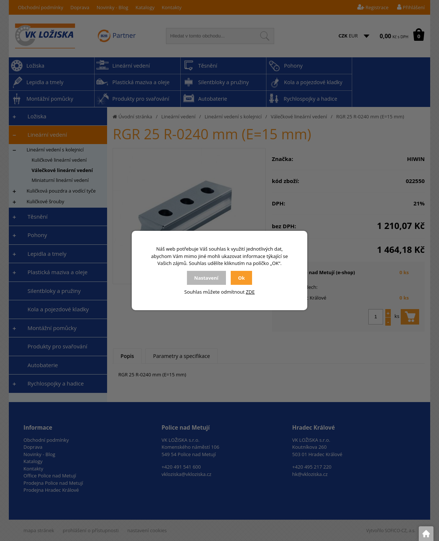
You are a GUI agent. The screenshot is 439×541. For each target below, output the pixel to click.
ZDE (250, 292)
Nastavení (206, 278)
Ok (241, 278)
